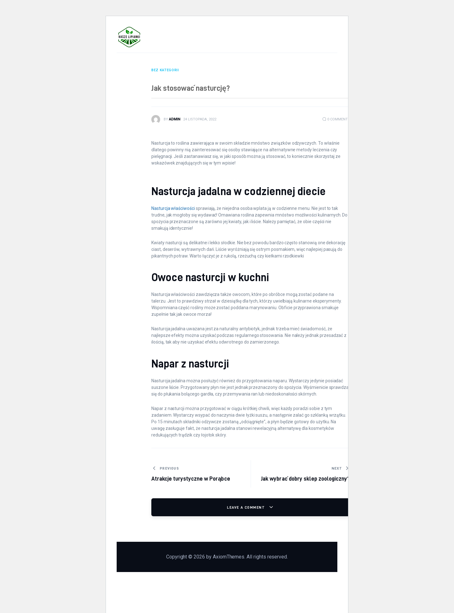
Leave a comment (246, 507)
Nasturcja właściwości (173, 208)
